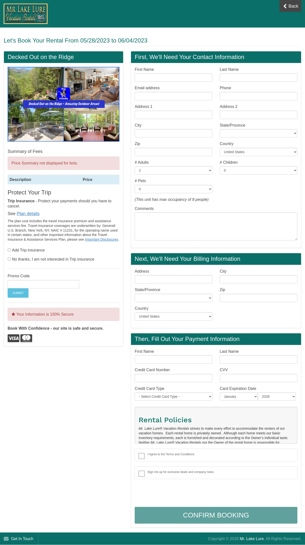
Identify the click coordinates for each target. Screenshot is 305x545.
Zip (137, 144)
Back (290, 6)
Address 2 (228, 106)
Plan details (28, 213)
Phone (225, 88)
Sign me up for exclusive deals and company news (180, 472)
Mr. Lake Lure (252, 539)
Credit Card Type (149, 388)
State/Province (232, 125)
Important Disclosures (101, 239)
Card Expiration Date (238, 388)
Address (142, 271)
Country (226, 144)
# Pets (140, 181)
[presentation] (172, 493)
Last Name (229, 69)
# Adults (142, 162)
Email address (147, 88)
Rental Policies (165, 419)
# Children (229, 162)
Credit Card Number (152, 370)
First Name (144, 69)
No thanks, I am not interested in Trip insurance (53, 259)
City (138, 125)
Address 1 (143, 106)
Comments (144, 208)
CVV (224, 370)
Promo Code (19, 276)
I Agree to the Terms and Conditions (170, 454)
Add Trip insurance (28, 250)
